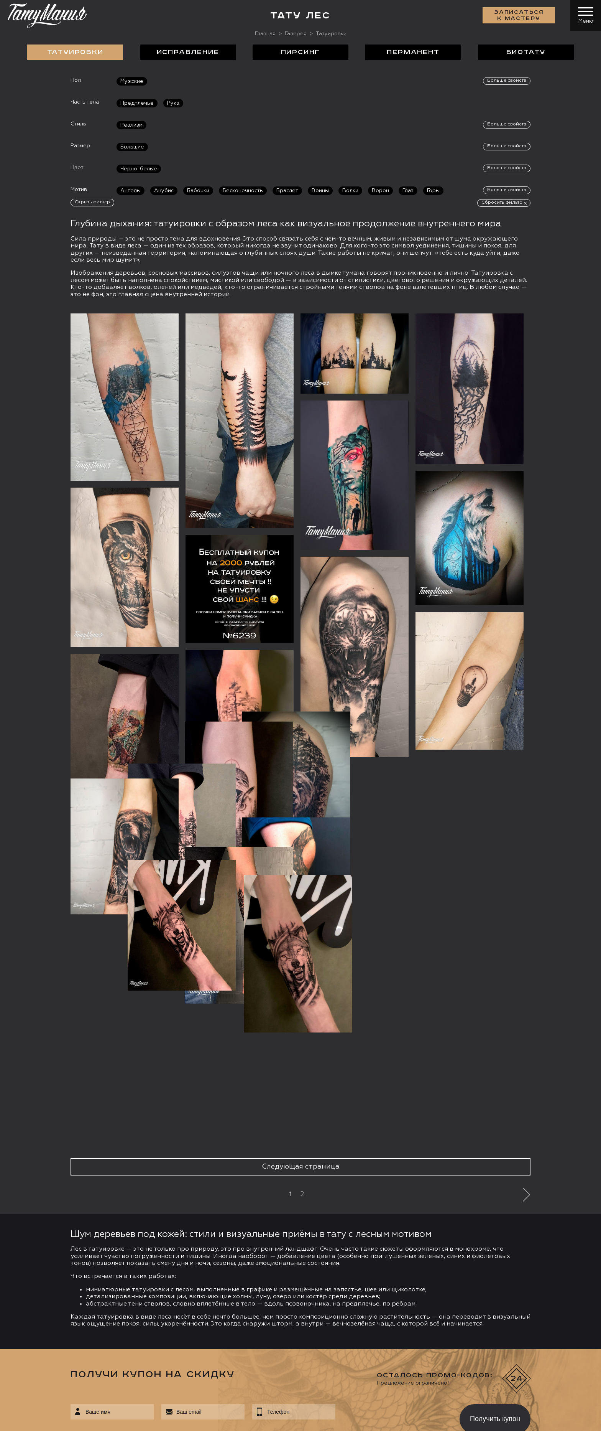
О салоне (77, 1248)
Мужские (131, 81)
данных (245, 1117)
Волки (350, 190)
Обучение (445, 1248)
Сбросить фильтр (501, 202)
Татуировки (75, 52)
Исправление (188, 52)
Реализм (131, 125)
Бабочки (198, 190)
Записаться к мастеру (519, 15)
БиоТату (526, 52)
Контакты (522, 1248)
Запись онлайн (41, 1355)
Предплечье (137, 103)
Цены (379, 1248)
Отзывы (317, 1248)
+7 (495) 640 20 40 (60, 1290)
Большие (132, 147)
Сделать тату (163, 1248)
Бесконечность (243, 190)
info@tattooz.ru (55, 1305)
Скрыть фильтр (92, 202)
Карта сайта (30, 1419)
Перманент (413, 52)
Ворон (380, 190)
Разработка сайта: (84, 1419)
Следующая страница (301, 842)
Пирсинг (300, 52)
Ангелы (130, 190)
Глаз (408, 190)
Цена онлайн (97, 1355)
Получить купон (495, 1094)
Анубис (164, 190)
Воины (320, 190)
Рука (173, 103)
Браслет (287, 190)
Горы (433, 190)
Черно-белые (138, 168)
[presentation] (392, 1092)
